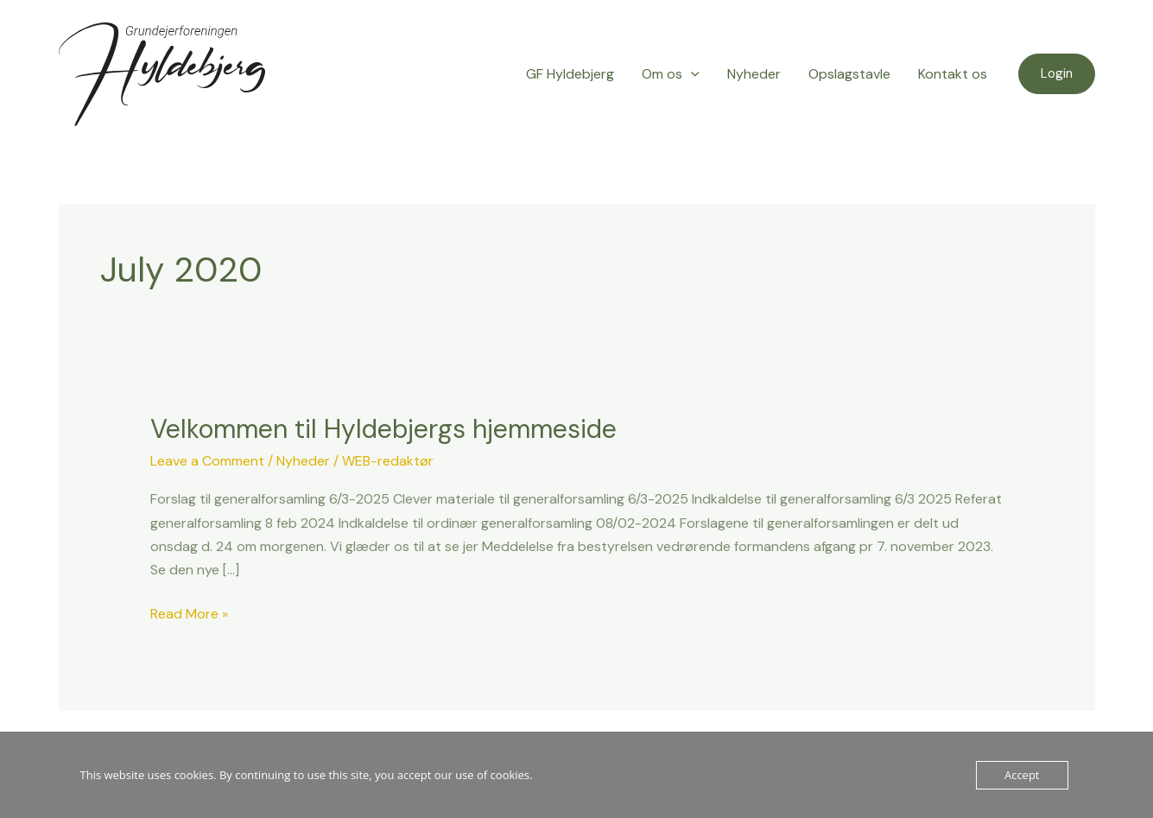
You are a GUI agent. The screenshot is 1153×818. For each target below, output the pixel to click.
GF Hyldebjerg (570, 74)
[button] (1056, 74)
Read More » (189, 612)
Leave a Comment (207, 461)
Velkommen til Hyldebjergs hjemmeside (383, 429)
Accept (1022, 775)
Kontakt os (952, 74)
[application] (691, 74)
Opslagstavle (849, 74)
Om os (671, 74)
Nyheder (754, 74)
